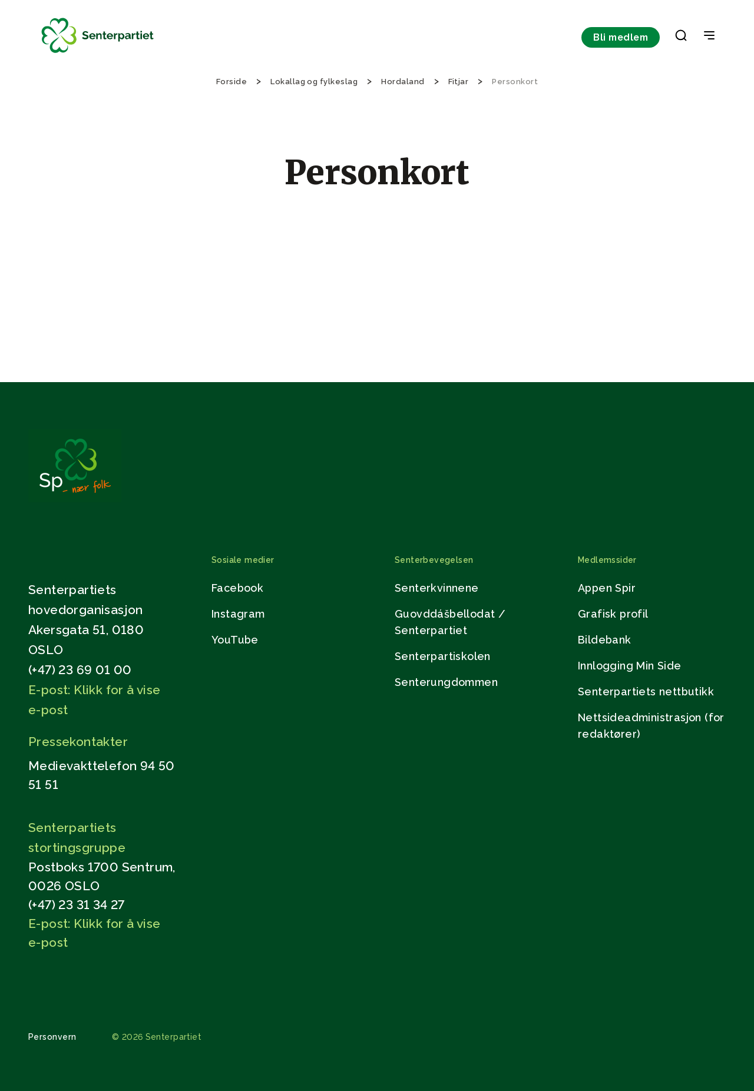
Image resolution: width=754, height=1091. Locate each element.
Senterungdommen (446, 682)
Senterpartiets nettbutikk (646, 691)
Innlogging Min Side (630, 665)
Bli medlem (620, 37)
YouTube (235, 640)
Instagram (238, 614)
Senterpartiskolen (443, 656)
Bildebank (604, 640)
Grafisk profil (613, 614)
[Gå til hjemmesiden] (74, 499)
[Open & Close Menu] (709, 36)
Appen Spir (607, 588)
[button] (681, 37)
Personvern (52, 1037)
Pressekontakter (78, 741)
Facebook (237, 588)
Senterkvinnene (437, 588)
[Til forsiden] (98, 53)
